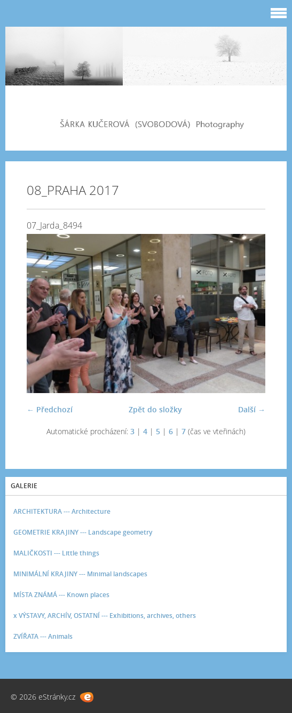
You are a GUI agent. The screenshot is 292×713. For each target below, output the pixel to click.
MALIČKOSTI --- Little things (56, 553)
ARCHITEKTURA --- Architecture (62, 511)
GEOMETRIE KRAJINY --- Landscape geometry (82, 532)
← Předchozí (50, 409)
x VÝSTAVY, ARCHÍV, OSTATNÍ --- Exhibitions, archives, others (104, 615)
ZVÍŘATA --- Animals (43, 636)
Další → (251, 409)
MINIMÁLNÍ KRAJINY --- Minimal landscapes (80, 573)
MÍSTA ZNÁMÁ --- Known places (61, 594)
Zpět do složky (155, 409)
